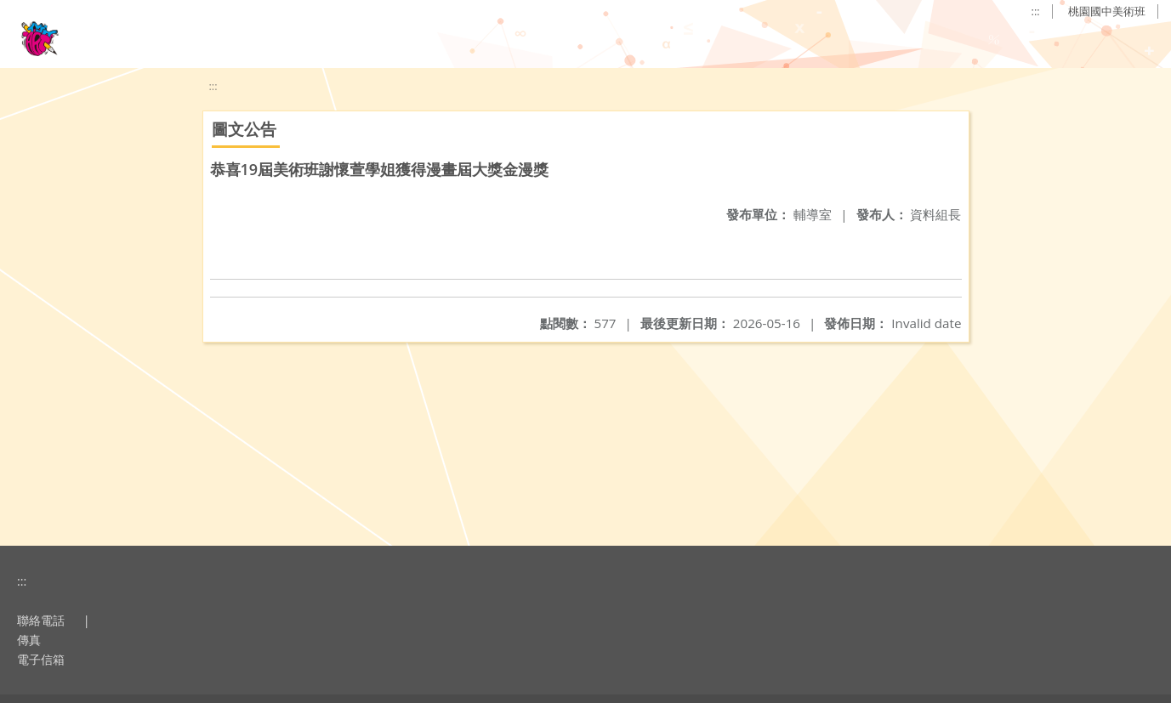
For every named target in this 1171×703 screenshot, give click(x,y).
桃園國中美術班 (1106, 11)
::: (1036, 11)
